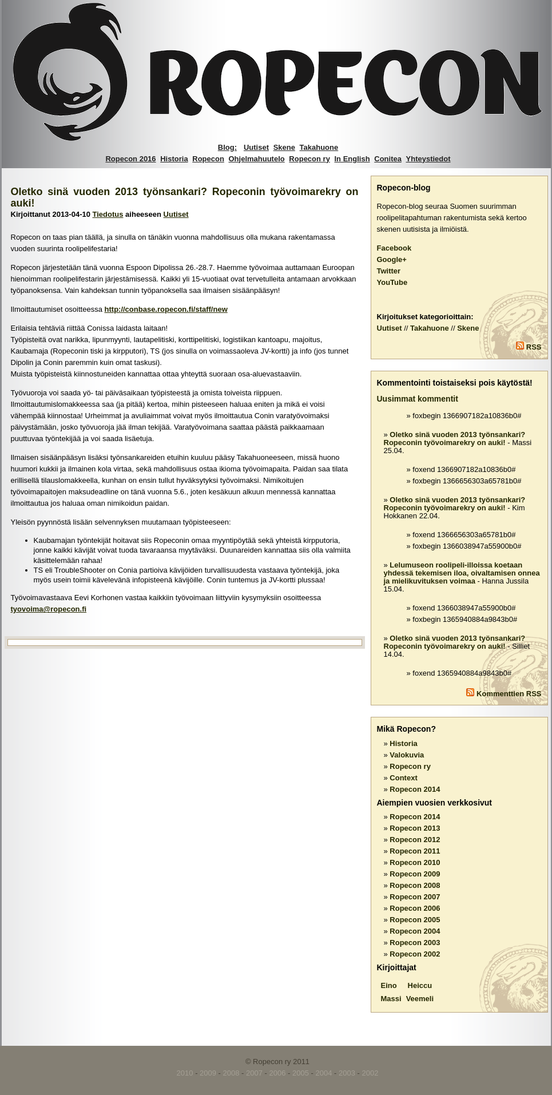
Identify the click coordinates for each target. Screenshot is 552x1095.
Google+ (392, 259)
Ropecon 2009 (415, 874)
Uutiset (256, 147)
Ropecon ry (309, 158)
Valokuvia (407, 755)
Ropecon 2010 (415, 862)
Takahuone (319, 147)
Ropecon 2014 (415, 789)
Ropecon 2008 (415, 885)
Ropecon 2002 (415, 954)
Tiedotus (108, 214)
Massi (391, 998)
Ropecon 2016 (130, 158)
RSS (534, 347)
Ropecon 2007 (415, 896)
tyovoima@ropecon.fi (49, 609)
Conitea (388, 158)
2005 (300, 1073)
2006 (277, 1073)
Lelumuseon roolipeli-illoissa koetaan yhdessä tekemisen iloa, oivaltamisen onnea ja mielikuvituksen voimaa (462, 573)
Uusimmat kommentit (417, 398)
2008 (231, 1073)
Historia (174, 158)
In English (352, 158)
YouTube (392, 282)
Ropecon (208, 158)
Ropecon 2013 (415, 828)
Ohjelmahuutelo (257, 158)
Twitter (389, 271)
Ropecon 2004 (415, 931)
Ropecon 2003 (415, 942)
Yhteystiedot (428, 158)
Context (403, 777)
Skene (284, 147)
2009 (208, 1073)
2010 (185, 1073)
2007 (254, 1073)
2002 (370, 1073)
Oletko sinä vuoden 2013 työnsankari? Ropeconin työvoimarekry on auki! (455, 438)
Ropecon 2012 (415, 839)
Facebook (394, 248)
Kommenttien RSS (508, 693)
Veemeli (420, 998)
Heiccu (420, 985)
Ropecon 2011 (415, 851)
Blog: (227, 147)
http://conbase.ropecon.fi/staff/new (166, 309)
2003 (347, 1073)
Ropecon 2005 (415, 919)
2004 (324, 1073)
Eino (389, 985)
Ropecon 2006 (415, 908)
